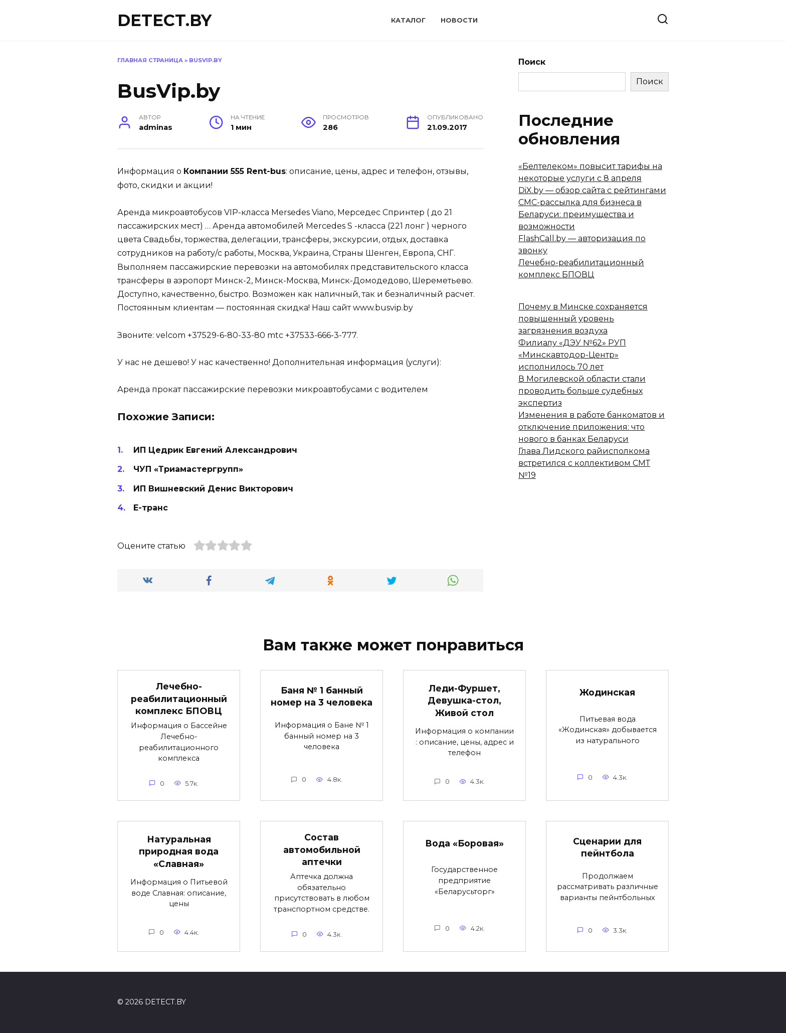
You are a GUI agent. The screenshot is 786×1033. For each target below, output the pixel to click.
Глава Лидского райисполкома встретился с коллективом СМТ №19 (584, 463)
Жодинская (607, 692)
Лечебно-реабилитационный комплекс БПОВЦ (179, 698)
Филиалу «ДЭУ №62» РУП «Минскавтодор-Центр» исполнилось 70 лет (572, 355)
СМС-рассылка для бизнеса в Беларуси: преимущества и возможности (580, 214)
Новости (459, 20)
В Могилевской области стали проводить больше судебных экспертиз (582, 391)
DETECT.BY (164, 20)
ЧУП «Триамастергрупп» (188, 469)
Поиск (531, 62)
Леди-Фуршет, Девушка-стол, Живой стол (464, 700)
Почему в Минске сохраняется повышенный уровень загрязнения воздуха (583, 318)
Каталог (408, 20)
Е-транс (150, 507)
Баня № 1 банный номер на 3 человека (321, 696)
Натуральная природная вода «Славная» (179, 851)
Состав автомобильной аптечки (321, 849)
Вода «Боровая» (464, 843)
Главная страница (150, 60)
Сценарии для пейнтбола (607, 847)
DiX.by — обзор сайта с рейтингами (592, 190)
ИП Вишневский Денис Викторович (213, 488)
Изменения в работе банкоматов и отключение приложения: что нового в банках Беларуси (591, 427)
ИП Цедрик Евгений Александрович (215, 450)
